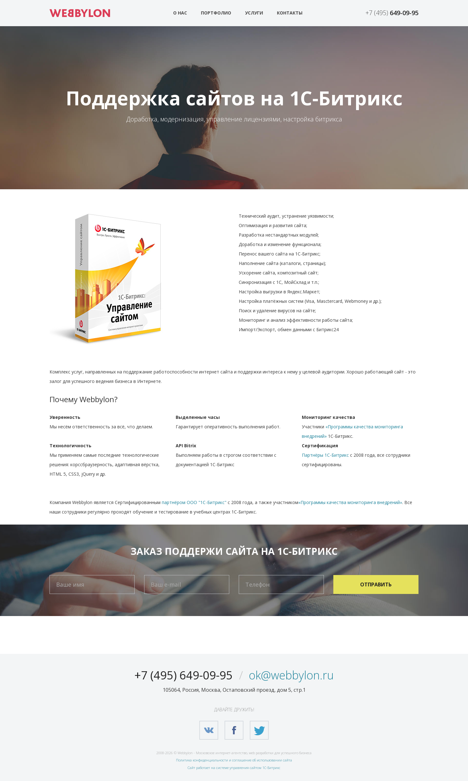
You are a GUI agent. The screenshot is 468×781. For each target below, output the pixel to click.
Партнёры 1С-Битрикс (325, 455)
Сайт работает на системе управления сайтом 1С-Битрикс (234, 767)
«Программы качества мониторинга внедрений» (350, 502)
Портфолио (216, 13)
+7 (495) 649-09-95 (183, 675)
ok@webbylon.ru (291, 675)
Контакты (289, 13)
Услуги (254, 13)
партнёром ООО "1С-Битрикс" (194, 502)
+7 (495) (392, 13)
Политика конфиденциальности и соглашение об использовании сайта (234, 760)
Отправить (376, 584)
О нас (180, 13)
